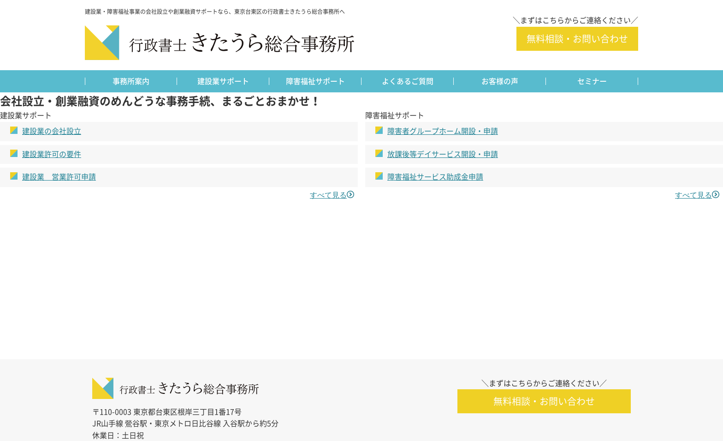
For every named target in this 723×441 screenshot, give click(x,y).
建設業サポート (223, 81)
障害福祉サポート (315, 81)
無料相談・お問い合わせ (577, 38)
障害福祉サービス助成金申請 (435, 177)
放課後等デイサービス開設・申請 (442, 154)
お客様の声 (499, 81)
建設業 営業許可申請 (59, 177)
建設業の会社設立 (51, 131)
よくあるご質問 (407, 81)
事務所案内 (131, 81)
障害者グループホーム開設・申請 (442, 131)
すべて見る (328, 194)
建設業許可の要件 (51, 154)
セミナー (592, 81)
